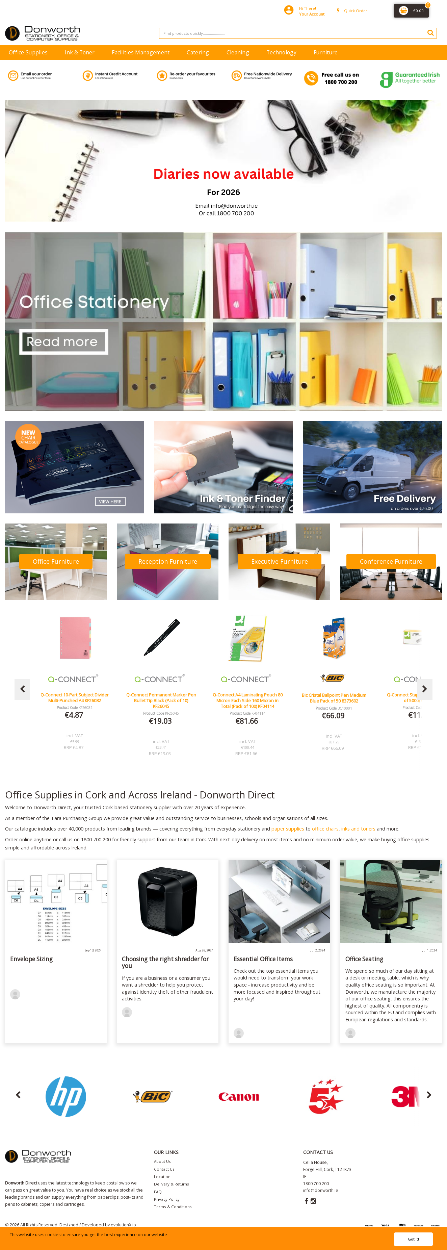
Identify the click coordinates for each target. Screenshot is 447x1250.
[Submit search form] (430, 32)
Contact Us (164, 1169)
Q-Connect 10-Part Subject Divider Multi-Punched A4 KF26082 (81, 698)
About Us (162, 1161)
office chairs (325, 828)
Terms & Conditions (173, 1206)
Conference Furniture (391, 561)
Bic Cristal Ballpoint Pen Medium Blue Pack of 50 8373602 (340, 698)
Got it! (413, 1239)
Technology (281, 52)
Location (162, 1176)
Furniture (326, 52)
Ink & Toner (80, 52)
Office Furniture (56, 561)
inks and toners (358, 828)
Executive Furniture (279, 561)
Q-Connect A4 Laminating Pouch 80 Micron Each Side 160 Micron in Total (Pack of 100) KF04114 (254, 701)
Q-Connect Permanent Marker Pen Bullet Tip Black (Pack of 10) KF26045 (168, 701)
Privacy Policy (167, 1199)
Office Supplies (28, 52)
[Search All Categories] (298, 33)
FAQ (158, 1191)
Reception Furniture (167, 561)
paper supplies (287, 828)
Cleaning (238, 52)
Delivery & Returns (171, 1184)
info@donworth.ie (320, 1190)
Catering (198, 52)
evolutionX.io (123, 1225)
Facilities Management (140, 52)
